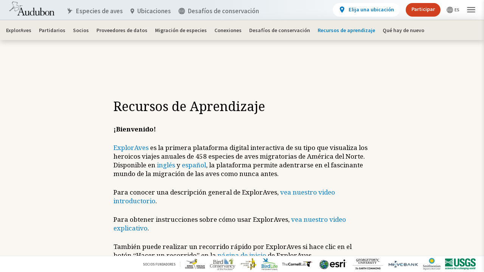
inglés (166, 165)
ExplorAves (18, 30)
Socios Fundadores (159, 264)
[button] (471, 10)
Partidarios (52, 30)
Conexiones (228, 30)
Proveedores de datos (121, 30)
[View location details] (366, 10)
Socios (81, 30)
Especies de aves (95, 11)
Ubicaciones (150, 11)
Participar (423, 9)
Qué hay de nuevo (403, 30)
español (194, 165)
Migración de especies (181, 30)
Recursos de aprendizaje (346, 30)
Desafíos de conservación (279, 30)
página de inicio (241, 255)
